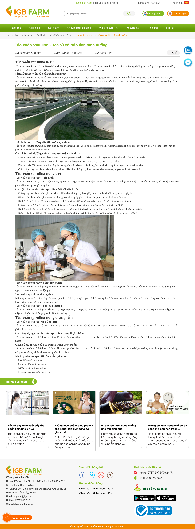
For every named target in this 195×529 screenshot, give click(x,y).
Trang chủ (15, 27)
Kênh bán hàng (84, 2)
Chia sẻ (173, 52)
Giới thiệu (34, 27)
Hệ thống (153, 27)
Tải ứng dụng (102, 2)
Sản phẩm (53, 27)
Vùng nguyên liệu (108, 27)
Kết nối (115, 2)
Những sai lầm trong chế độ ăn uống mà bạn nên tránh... (167, 427)
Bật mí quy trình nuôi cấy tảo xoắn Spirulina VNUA (26, 427)
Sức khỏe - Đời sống (60, 35)
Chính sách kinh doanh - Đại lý (97, 493)
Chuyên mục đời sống (79, 27)
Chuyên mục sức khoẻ (33, 35)
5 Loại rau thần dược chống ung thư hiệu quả (118, 427)
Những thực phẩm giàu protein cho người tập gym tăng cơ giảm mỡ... (74, 429)
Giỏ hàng (180, 13)
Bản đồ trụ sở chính (155, 488)
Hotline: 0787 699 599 (148, 2)
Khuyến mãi (133, 27)
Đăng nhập (155, 13)
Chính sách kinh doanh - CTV (96, 488)
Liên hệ (170, 27)
